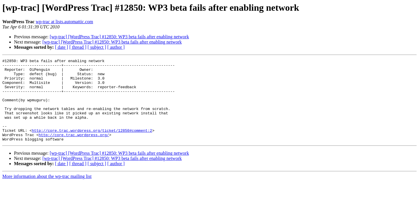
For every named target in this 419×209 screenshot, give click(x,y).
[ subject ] (97, 47)
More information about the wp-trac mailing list (47, 192)
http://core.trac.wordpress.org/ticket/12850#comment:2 (92, 145)
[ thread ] (77, 47)
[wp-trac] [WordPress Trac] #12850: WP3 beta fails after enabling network (119, 36)
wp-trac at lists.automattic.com (64, 21)
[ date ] (61, 47)
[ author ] (116, 47)
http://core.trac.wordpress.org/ (74, 150)
